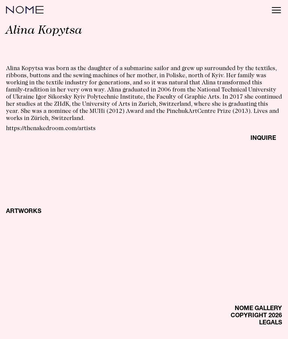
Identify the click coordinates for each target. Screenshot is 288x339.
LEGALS (270, 323)
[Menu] (276, 9)
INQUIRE (263, 139)
